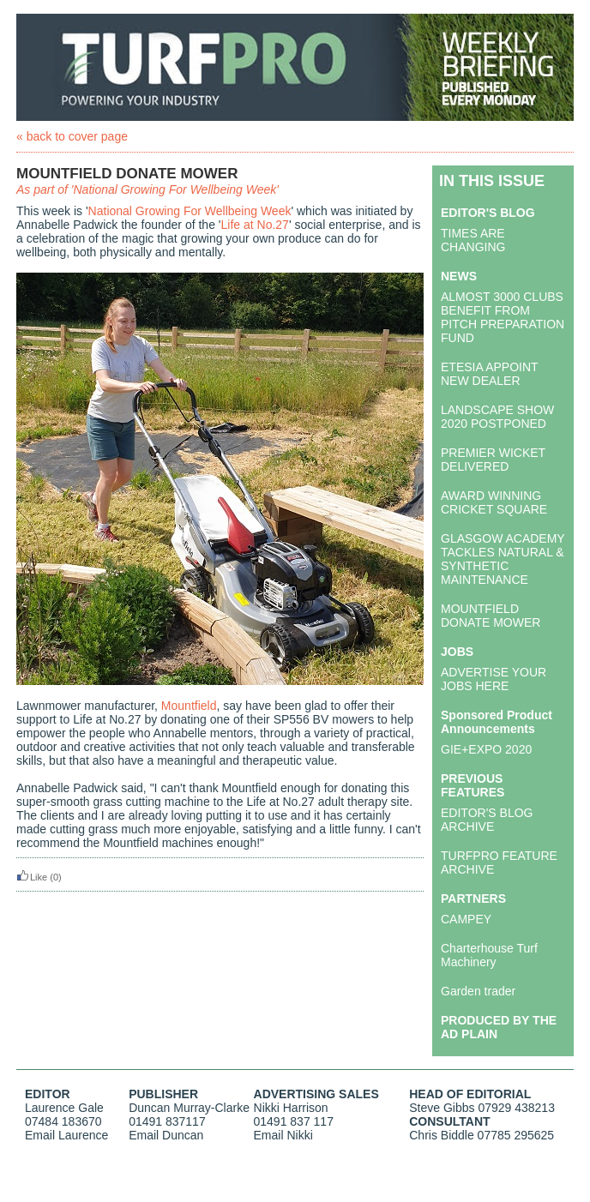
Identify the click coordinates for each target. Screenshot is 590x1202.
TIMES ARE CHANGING (473, 240)
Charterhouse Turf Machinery (489, 955)
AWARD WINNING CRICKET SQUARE (494, 502)
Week (276, 211)
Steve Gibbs (441, 1108)
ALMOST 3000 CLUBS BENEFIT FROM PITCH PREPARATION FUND (502, 317)
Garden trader (478, 991)
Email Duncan (166, 1135)
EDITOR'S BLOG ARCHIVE (487, 819)
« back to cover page (72, 136)
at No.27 (264, 224)
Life (231, 224)
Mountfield (189, 705)
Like (31, 877)
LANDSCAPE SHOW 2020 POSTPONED (497, 416)
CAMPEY (466, 919)
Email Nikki (283, 1135)
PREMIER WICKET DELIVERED (493, 459)
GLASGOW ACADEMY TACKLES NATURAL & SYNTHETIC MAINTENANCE (502, 559)
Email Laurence (66, 1135)
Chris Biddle (441, 1135)
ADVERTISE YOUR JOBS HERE (493, 679)
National (110, 211)
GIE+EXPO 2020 (486, 749)
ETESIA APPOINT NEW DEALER (489, 374)
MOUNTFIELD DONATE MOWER (490, 615)
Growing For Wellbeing (196, 211)
